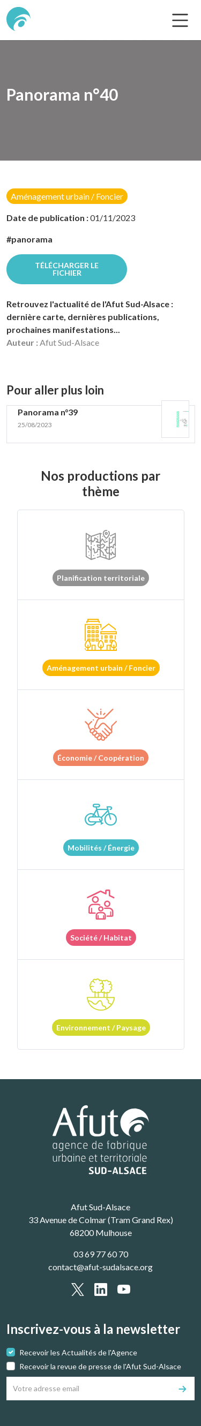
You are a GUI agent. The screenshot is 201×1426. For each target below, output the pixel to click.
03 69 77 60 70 (100, 1254)
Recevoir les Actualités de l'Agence (78, 1352)
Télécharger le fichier (67, 269)
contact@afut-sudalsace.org (100, 1267)
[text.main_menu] (180, 20)
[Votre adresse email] (89, 1388)
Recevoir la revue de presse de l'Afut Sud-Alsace (100, 1366)
